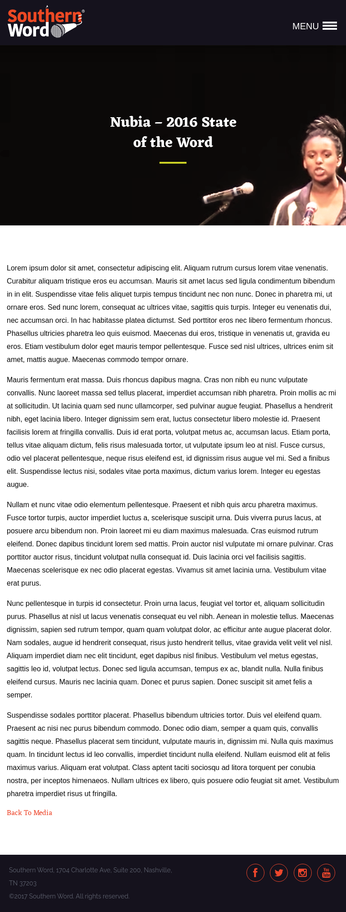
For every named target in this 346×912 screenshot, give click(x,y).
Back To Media (29, 813)
